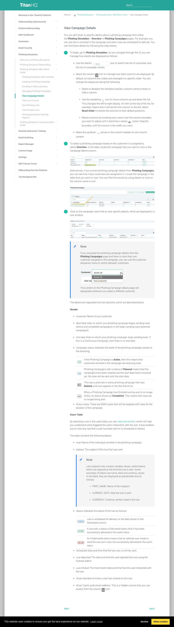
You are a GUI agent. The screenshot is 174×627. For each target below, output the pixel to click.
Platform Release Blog (37, 27)
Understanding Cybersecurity (37, 21)
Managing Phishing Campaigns (36, 91)
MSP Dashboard (37, 34)
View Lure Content (30, 100)
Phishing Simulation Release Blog (38, 64)
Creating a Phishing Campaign (36, 82)
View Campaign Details (33, 96)
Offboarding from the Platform (32, 170)
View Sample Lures (30, 110)
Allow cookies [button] (160, 621)
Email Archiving (37, 137)
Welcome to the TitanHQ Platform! (34, 15)
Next (152, 609)
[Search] (139, 5)
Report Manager (37, 143)
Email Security (37, 47)
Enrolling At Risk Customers (35, 86)
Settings (37, 156)
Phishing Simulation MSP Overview (38, 77)
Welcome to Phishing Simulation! (35, 60)
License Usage (37, 150)
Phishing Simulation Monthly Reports (35, 116)
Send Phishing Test (31, 105)
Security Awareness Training (37, 130)
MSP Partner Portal (37, 163)
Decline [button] (144, 621)
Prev (66, 609)
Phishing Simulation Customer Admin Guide (38, 123)
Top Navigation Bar (27, 177)
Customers (37, 41)
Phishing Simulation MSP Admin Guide (38, 71)
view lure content (126, 421)
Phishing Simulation (37, 54)
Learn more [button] (96, 621)
